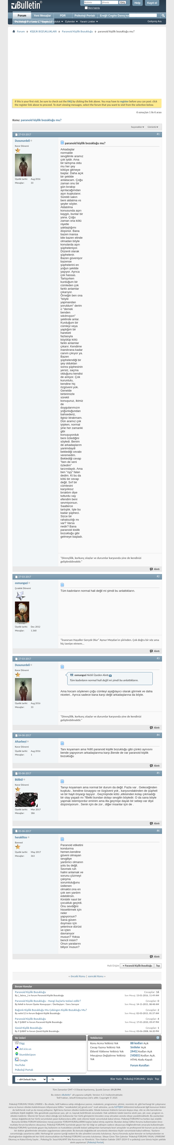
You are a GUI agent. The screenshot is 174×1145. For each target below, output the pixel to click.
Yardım (35, 21)
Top (158, 965)
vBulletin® (66, 1094)
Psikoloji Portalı (85, 15)
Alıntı (155, 569)
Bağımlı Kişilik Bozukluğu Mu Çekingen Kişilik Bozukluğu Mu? (51, 1010)
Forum (22, 15)
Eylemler (70, 21)
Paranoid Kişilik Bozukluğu (77, 31)
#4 (158, 734)
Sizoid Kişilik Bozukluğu (28, 1028)
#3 (158, 658)
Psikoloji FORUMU (134, 1078)
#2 (158, 576)
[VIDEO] (135, 1055)
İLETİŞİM (118, 1107)
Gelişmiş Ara (154, 21)
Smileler (135, 1047)
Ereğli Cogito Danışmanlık (117, 15)
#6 (158, 830)
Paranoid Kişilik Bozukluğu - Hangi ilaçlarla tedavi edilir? (48, 1001)
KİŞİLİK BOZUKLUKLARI (43, 31)
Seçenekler (136, 126)
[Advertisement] (87, 66)
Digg (21, 1043)
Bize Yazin (116, 1078)
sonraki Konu (95, 976)
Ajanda (44, 21)
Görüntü (152, 126)
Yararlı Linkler (87, 21)
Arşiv (150, 1078)
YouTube (20, 1065)
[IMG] (134, 1051)
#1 (158, 134)
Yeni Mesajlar (21, 21)
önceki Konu (78, 976)
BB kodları (136, 1043)
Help (137, 3)
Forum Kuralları (139, 1065)
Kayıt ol (152, 3)
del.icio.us (25, 1049)
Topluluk (55, 21)
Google (23, 1060)
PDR (62, 15)
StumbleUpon (27, 1054)
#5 (158, 773)
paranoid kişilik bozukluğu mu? (41, 120)
